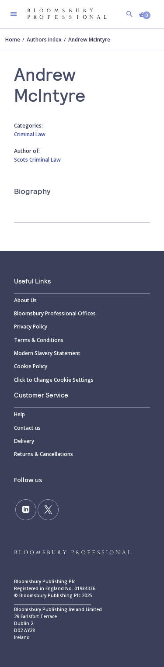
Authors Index (44, 39)
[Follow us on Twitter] (48, 509)
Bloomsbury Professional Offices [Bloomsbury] (55, 313)
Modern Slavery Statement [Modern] (47, 353)
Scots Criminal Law (37, 159)
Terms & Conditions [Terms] (38, 340)
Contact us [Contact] (27, 428)
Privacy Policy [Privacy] (30, 326)
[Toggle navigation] (13, 14)
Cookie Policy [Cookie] (30, 366)
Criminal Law (29, 134)
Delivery (24, 441)
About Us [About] (25, 300)
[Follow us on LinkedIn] (25, 509)
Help (19, 414)
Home (12, 39)
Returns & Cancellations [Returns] (43, 454)
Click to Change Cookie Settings (54, 380)
